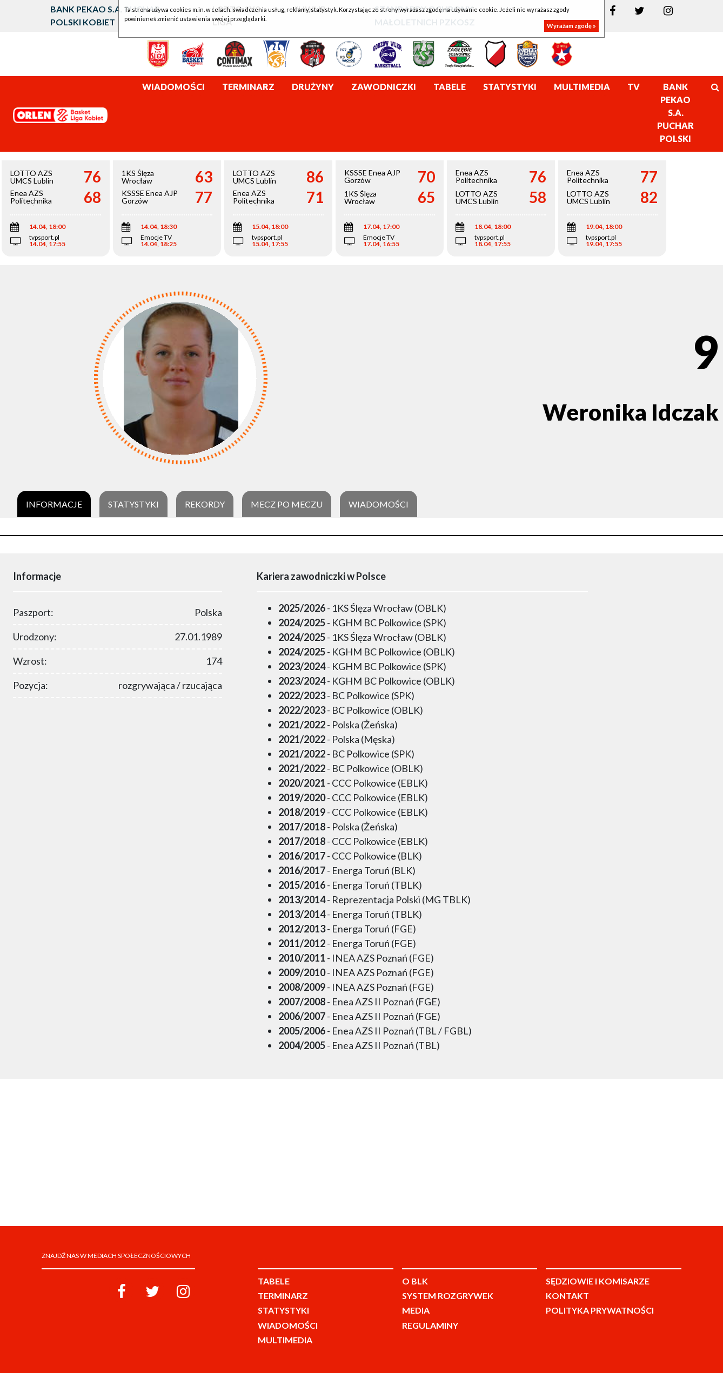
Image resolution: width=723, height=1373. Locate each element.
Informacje (54, 504)
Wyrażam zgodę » (571, 25)
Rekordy (205, 504)
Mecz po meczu (287, 504)
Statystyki (133, 504)
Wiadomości (379, 504)
